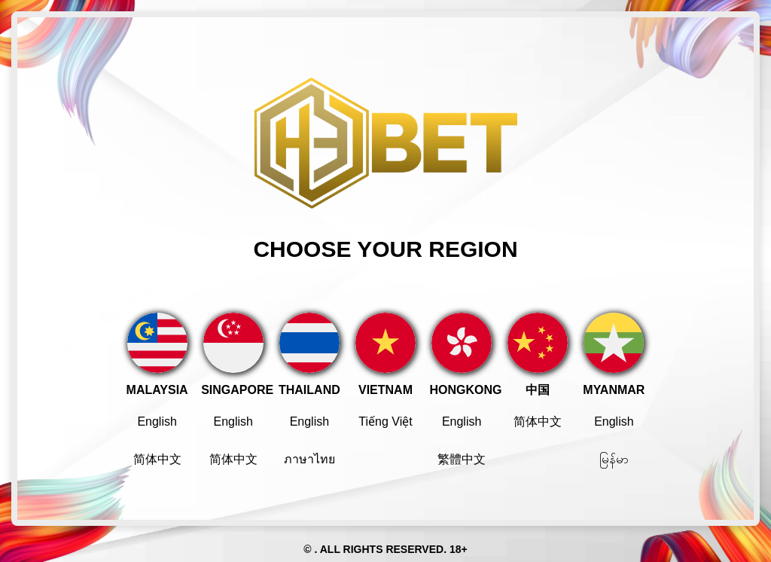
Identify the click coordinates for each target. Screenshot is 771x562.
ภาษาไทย (309, 459)
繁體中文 (461, 459)
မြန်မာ (614, 459)
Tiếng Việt (385, 421)
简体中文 (157, 459)
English (156, 421)
